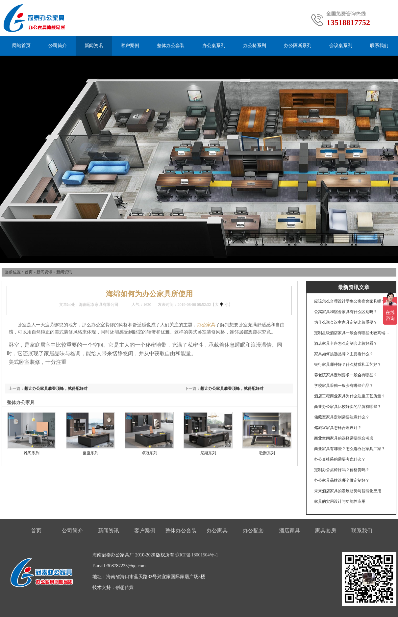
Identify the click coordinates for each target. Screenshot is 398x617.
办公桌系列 (213, 45)
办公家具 (206, 324)
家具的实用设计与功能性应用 (339, 501)
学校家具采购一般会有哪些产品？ (343, 385)
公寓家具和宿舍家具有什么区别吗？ (345, 311)
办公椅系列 (254, 45)
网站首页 (21, 45)
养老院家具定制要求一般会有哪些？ (345, 375)
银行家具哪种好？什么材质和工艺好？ (347, 364)
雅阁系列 (31, 453)
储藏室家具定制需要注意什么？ (341, 417)
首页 (29, 272)
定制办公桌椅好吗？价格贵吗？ (341, 470)
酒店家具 (289, 530)
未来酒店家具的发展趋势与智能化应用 (347, 491)
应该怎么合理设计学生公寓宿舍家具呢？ (349, 301)
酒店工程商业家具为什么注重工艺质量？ (349, 396)
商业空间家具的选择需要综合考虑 (343, 438)
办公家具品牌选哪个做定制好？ (341, 480)
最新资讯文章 (353, 287)
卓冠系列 (149, 453)
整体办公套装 (171, 45)
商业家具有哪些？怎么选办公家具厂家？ (349, 448)
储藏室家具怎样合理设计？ (337, 427)
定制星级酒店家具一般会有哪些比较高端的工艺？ (352, 333)
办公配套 (253, 530)
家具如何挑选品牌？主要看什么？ (343, 354)
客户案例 (130, 45)
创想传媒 (124, 587)
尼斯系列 (208, 453)
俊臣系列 (90, 453)
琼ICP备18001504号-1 (196, 554)
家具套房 (325, 530)
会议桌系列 (340, 45)
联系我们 (379, 45)
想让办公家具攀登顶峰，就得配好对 (231, 388)
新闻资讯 (94, 45)
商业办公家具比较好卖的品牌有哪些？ (347, 406)
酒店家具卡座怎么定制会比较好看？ (345, 343)
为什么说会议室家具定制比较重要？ (345, 322)
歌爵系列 (267, 453)
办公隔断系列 (297, 45)
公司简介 (57, 45)
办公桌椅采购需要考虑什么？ (339, 459)
